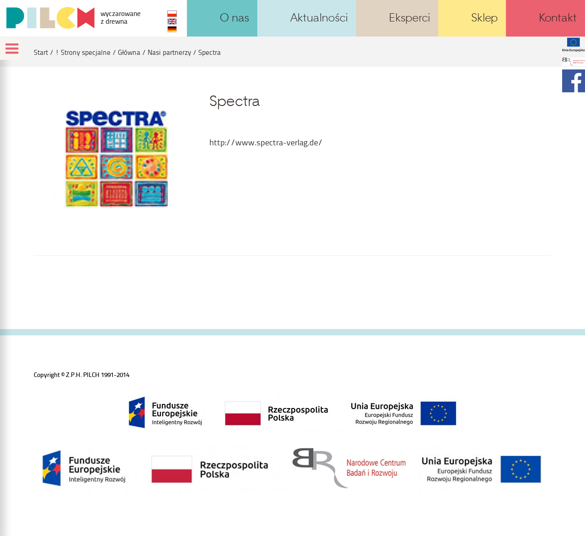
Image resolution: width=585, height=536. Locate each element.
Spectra (209, 52)
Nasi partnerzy (169, 52)
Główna (129, 52)
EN (172, 21)
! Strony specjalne (83, 52)
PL (172, 13)
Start (41, 52)
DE (172, 29)
